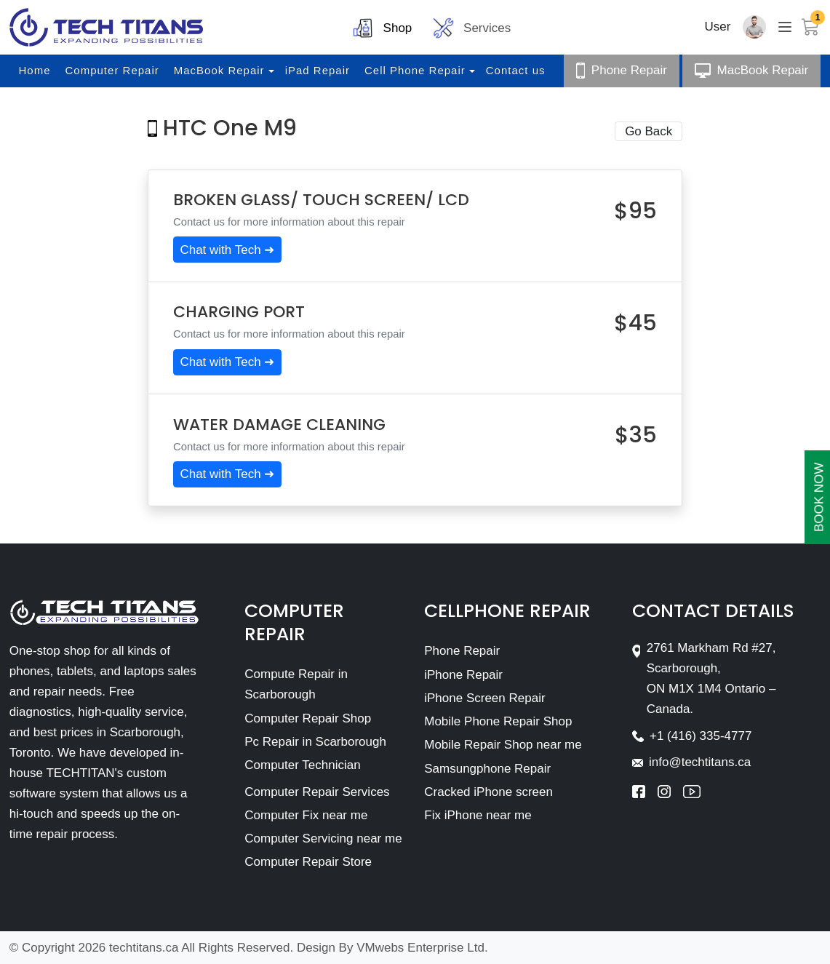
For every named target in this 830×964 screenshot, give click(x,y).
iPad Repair (317, 70)
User (718, 26)
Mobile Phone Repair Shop (498, 721)
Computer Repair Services (316, 792)
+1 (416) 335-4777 (700, 736)
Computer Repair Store (308, 862)
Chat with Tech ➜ (227, 250)
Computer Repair (112, 70)
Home (35, 70)
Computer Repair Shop (307, 718)
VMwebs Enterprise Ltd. (421, 948)
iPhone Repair (463, 675)
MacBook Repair (219, 70)
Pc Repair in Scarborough (315, 742)
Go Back (648, 131)
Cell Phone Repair (415, 70)
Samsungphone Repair (487, 769)
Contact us (516, 70)
